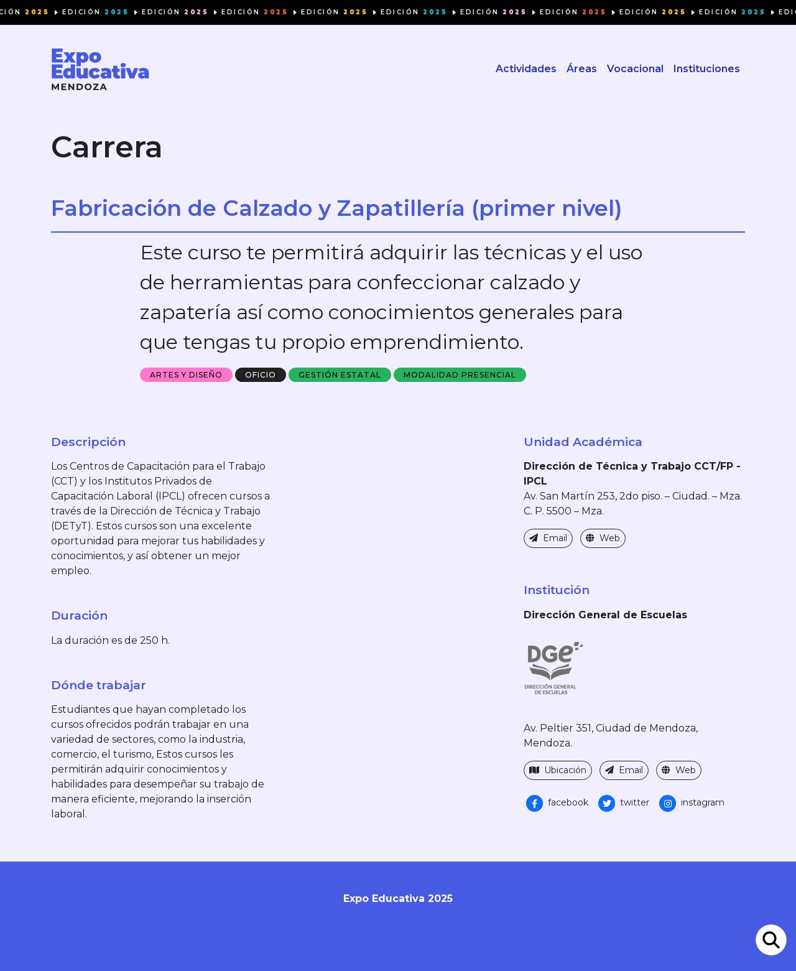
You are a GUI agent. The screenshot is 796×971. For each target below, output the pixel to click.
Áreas (582, 69)
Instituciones (706, 69)
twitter (622, 803)
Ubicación (557, 770)
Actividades (526, 69)
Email (548, 538)
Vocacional (635, 69)
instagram (690, 803)
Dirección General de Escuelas (605, 615)
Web (603, 538)
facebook (556, 803)
